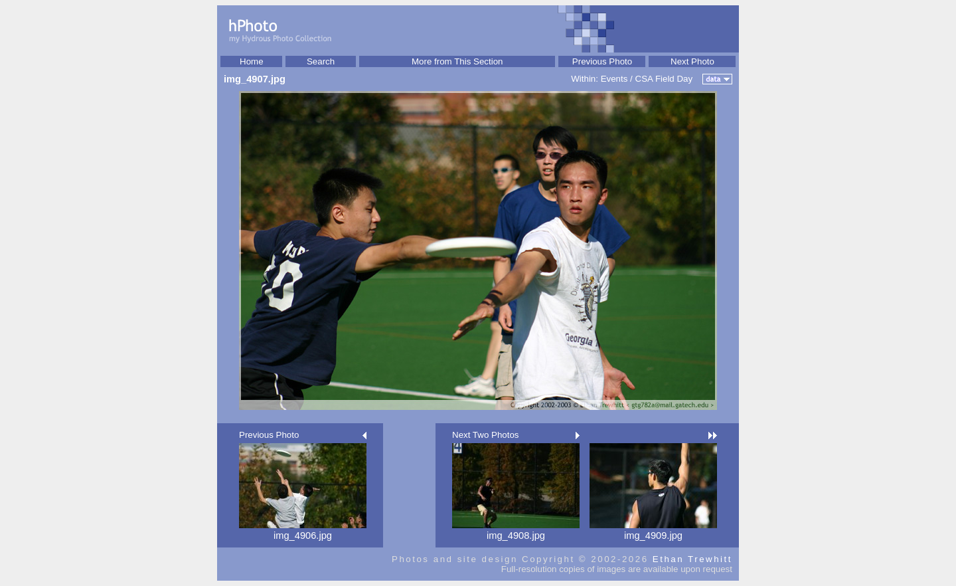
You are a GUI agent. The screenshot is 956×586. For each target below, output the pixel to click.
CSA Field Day (664, 79)
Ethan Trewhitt (692, 559)
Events (614, 79)
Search (321, 61)
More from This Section (457, 61)
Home (252, 61)
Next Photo (692, 61)
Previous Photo (602, 61)
